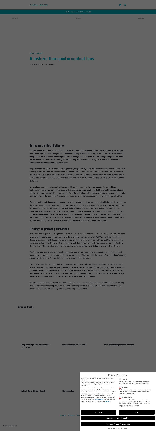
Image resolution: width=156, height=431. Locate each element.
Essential (124, 379)
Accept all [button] (99, 412)
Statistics (124, 387)
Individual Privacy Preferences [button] (118, 424)
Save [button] (137, 412)
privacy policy (99, 399)
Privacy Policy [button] (119, 428)
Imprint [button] (125, 428)
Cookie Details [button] (112, 428)
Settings (107, 401)
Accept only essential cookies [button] (117, 418)
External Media (126, 397)
